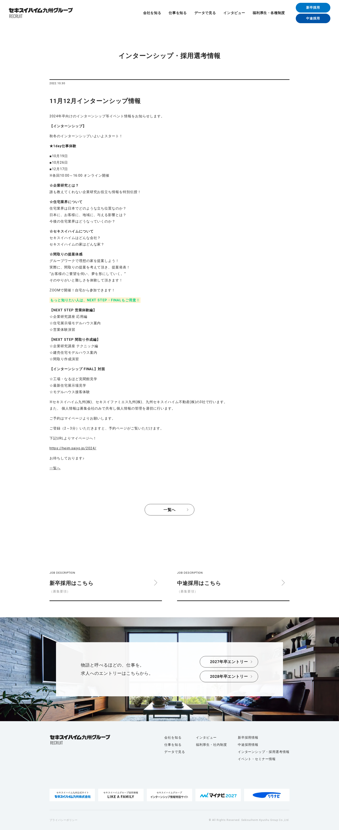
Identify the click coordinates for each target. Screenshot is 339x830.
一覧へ (55, 468)
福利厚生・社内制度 (211, 745)
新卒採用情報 (248, 738)
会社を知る (152, 13)
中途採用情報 (248, 745)
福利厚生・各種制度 (269, 13)
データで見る (205, 13)
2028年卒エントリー (229, 676)
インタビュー (234, 13)
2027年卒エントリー (229, 662)
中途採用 (313, 18)
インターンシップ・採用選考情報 (263, 752)
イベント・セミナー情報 (257, 759)
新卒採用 (313, 8)
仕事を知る (178, 13)
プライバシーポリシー (64, 820)
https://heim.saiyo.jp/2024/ (73, 448)
